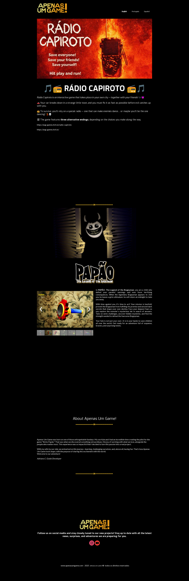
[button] (40, 333)
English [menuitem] (124, 11)
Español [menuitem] (147, 11)
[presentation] (41, 309)
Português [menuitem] (135, 11)
